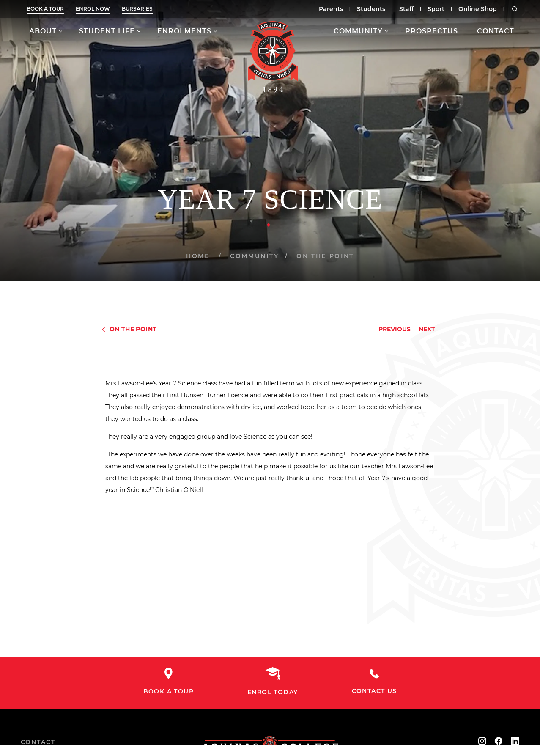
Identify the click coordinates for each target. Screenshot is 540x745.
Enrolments (184, 31)
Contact (495, 31)
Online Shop (477, 9)
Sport (436, 9)
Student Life (107, 31)
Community (358, 31)
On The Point (325, 256)
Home (198, 256)
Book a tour (45, 8)
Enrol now (93, 8)
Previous (394, 329)
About (43, 31)
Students (371, 9)
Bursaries (137, 8)
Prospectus (431, 31)
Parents (331, 9)
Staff (406, 9)
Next (427, 329)
